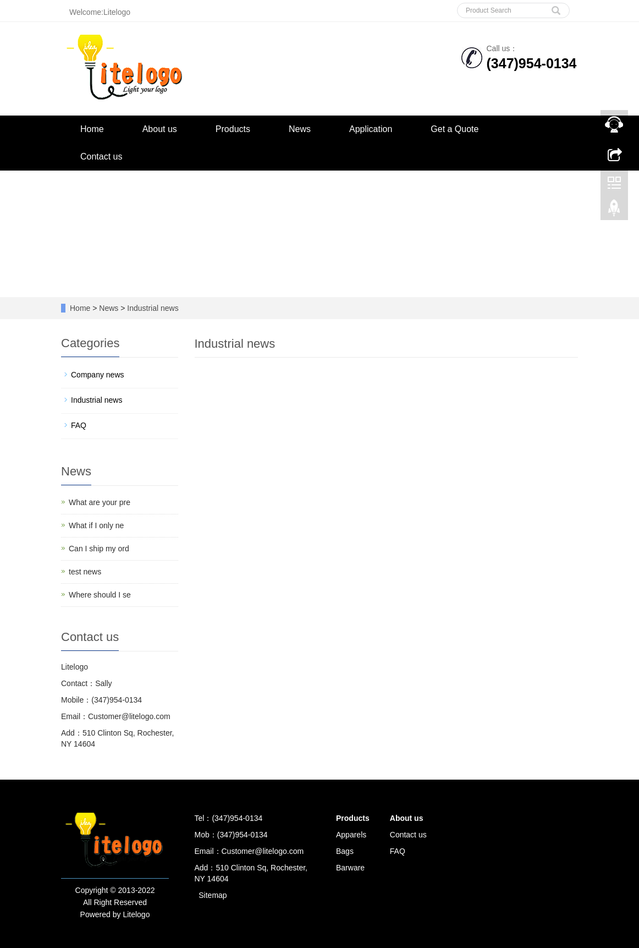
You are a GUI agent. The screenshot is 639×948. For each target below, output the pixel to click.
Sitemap (213, 895)
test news (85, 571)
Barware (350, 867)
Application (370, 129)
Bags (345, 851)
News (300, 129)
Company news (97, 374)
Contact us (101, 156)
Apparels (351, 834)
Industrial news (151, 308)
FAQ (78, 425)
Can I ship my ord (99, 548)
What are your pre (99, 502)
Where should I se (100, 594)
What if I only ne (96, 525)
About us (159, 129)
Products (233, 129)
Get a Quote (454, 129)
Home (92, 129)
